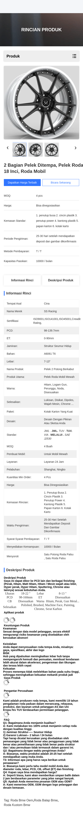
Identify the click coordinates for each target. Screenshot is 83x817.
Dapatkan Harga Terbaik (23, 182)
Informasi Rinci (22, 280)
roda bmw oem (22, 800)
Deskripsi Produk (60, 280)
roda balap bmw (46, 800)
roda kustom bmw (17, 805)
